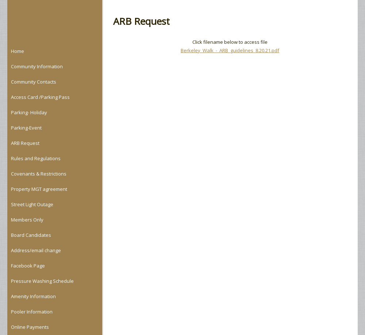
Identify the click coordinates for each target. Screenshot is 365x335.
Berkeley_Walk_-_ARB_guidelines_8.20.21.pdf (230, 50)
